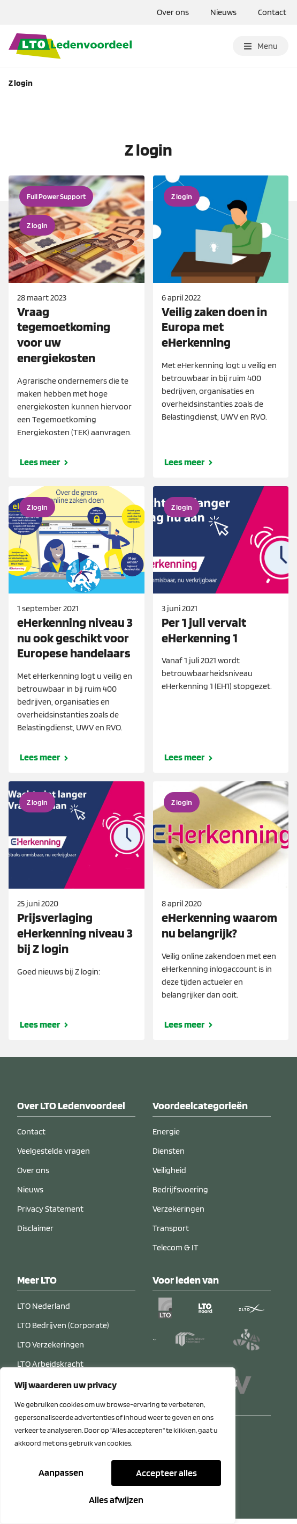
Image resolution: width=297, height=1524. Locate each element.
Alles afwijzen (165, 1473)
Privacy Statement (50, 1214)
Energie (166, 1137)
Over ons (173, 12)
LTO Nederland (43, 1311)
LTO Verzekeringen (50, 1350)
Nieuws (223, 12)
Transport (171, 1233)
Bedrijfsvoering (180, 1195)
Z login (37, 230)
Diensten (169, 1156)
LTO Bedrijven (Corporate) (63, 1330)
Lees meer (40, 467)
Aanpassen (61, 1473)
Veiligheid (169, 1175)
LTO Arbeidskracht (50, 1369)
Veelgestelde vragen (53, 1156)
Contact (272, 12)
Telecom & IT (176, 1253)
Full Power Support (56, 201)
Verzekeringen (178, 1214)
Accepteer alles (117, 1499)
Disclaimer (35, 1233)
